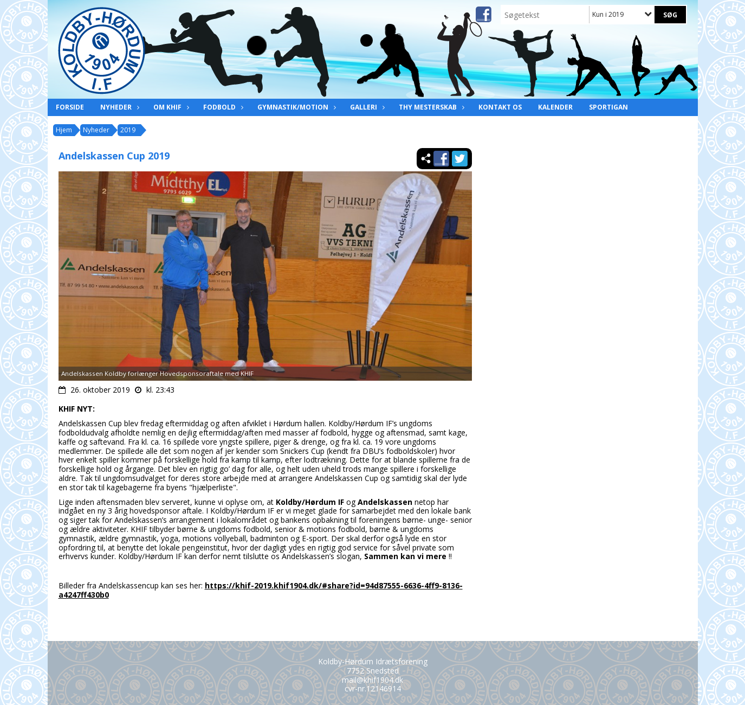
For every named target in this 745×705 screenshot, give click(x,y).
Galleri (366, 107)
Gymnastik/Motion (295, 107)
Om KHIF (170, 107)
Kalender (555, 107)
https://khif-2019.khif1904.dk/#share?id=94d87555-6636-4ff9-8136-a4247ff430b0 (261, 590)
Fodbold (222, 107)
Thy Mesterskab (430, 107)
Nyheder (118, 107)
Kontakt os (500, 107)
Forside (70, 107)
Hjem (64, 129)
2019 (127, 129)
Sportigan (608, 107)
